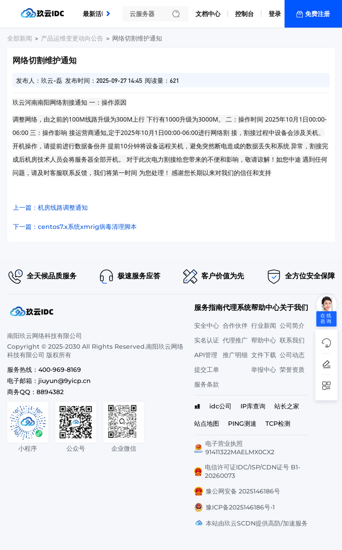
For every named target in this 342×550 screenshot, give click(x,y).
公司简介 (292, 326)
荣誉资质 (292, 370)
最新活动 (97, 10)
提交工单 (206, 370)
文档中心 (207, 14)
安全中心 (206, 326)
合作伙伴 (235, 326)
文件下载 (263, 355)
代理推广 (235, 340)
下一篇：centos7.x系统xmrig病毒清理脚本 (75, 227)
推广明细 (235, 355)
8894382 (50, 392)
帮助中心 (263, 340)
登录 (275, 14)
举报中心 (263, 370)
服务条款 (206, 384)
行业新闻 (263, 326)
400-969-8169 (59, 370)
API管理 (205, 355)
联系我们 (292, 340)
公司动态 (292, 355)
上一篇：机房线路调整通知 (50, 208)
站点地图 (206, 424)
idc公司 (220, 406)
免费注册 (317, 14)
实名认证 (206, 340)
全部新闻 (19, 38)
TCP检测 (277, 424)
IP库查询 (252, 406)
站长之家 (286, 406)
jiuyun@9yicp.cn (64, 381)
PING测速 (242, 424)
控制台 (244, 14)
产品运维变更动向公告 (72, 38)
